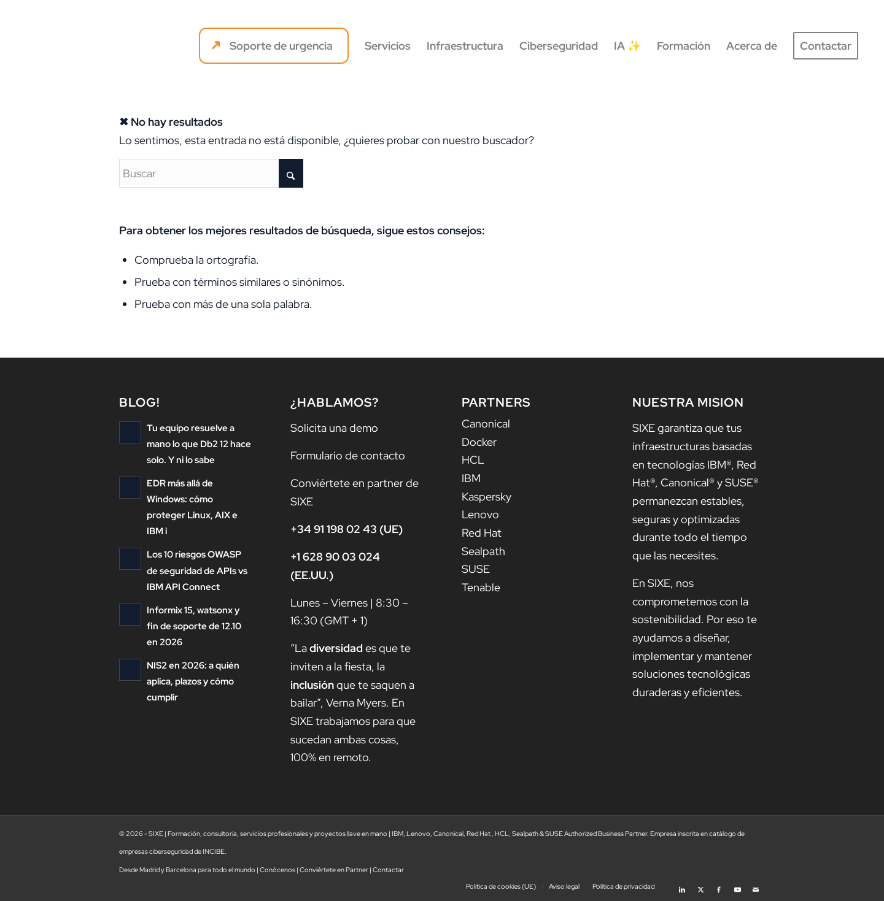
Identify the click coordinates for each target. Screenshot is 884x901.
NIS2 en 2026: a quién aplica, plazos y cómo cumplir (193, 680)
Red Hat (482, 533)
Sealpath (483, 551)
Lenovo (480, 514)
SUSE (476, 569)
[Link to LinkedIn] (682, 885)
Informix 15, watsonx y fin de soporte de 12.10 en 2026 (194, 625)
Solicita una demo (334, 428)
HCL (473, 460)
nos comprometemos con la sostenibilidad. (690, 601)
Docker (479, 442)
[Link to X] (700, 885)
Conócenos (277, 869)
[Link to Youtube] (737, 885)
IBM (471, 478)
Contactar (388, 869)
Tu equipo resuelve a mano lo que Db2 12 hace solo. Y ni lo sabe (199, 443)
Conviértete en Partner (334, 869)
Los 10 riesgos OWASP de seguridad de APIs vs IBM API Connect (197, 570)
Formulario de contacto (347, 455)
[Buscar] (211, 173)
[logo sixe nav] (78, 46)
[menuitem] (274, 46)
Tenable (481, 587)
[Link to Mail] (755, 885)
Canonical (486, 423)
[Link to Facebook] (719, 885)
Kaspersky (486, 496)
